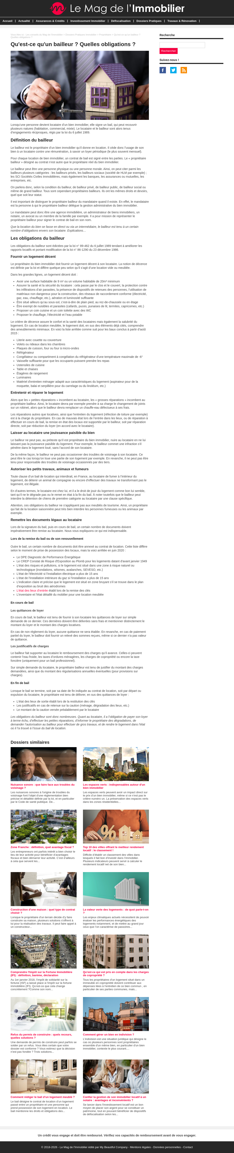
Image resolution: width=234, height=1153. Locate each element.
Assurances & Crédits (50, 21)
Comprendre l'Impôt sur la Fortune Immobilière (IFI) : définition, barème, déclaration (41, 973)
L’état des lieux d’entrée (32, 590)
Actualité (24, 21)
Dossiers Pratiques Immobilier (80, 34)
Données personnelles (167, 1147)
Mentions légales (140, 1147)
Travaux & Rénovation (182, 21)
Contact (188, 1147)
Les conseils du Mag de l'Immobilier (44, 34)
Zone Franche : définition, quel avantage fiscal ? (42, 847)
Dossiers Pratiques (149, 21)
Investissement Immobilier (87, 21)
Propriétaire (105, 34)
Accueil (7, 21)
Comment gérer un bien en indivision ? (108, 1034)
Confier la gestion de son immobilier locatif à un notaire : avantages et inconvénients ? (114, 1098)
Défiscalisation (121, 21)
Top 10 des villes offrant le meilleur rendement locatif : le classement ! (113, 849)
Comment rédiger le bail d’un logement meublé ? (43, 1097)
